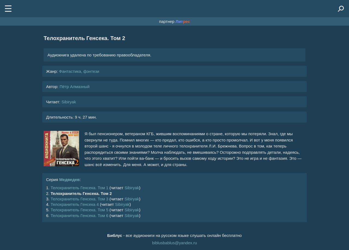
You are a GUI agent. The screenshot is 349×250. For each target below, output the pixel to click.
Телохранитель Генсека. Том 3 (80, 199)
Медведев (69, 179)
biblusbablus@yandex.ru (174, 242)
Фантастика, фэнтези (79, 71)
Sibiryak (68, 102)
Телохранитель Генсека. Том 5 (80, 209)
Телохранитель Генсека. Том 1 (80, 187)
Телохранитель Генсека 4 (75, 204)
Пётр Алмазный (74, 86)
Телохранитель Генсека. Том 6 (80, 215)
